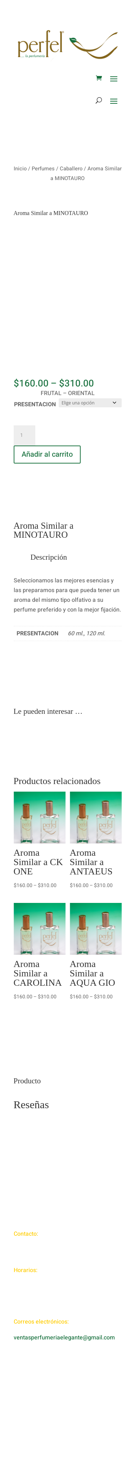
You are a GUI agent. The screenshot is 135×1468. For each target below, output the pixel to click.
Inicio (20, 169)
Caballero (71, 169)
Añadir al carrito (47, 454)
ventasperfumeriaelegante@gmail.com (64, 1337)
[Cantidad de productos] (24, 435)
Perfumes (43, 169)
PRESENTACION (35, 404)
